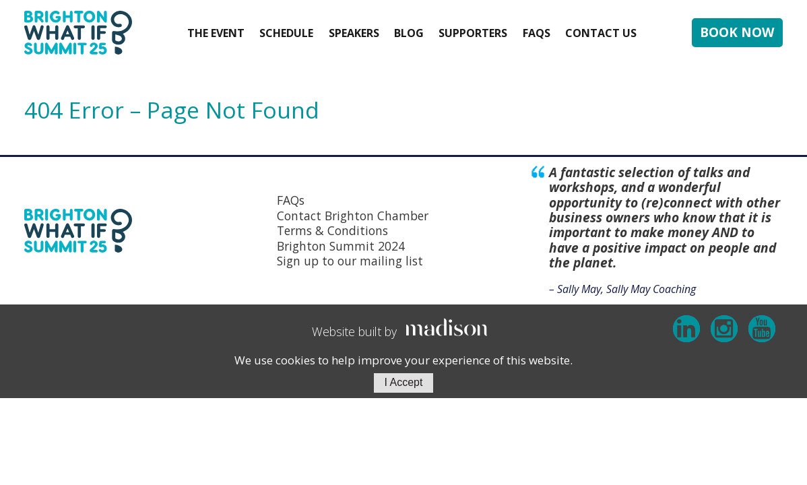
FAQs (536, 33)
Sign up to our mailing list (350, 261)
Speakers (354, 33)
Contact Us (601, 33)
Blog (409, 33)
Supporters (473, 33)
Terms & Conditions (332, 230)
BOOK (737, 32)
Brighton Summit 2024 (341, 246)
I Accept (404, 382)
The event (216, 33)
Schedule (286, 33)
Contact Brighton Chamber (352, 215)
